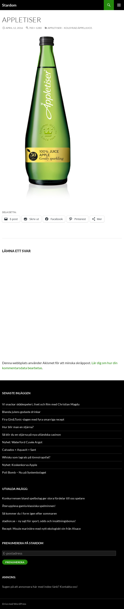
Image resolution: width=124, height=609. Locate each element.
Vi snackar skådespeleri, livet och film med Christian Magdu (41, 404)
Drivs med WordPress (14, 603)
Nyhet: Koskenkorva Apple (19, 465)
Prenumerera (14, 562)
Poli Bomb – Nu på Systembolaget (24, 472)
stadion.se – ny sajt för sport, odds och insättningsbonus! (39, 521)
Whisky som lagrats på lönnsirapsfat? (26, 457)
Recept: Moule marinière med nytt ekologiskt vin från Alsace (41, 528)
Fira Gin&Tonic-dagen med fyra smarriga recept (33, 419)
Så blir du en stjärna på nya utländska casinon (31, 434)
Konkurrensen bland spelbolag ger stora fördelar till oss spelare (43, 498)
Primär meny (119, 5)
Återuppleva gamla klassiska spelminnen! (29, 506)
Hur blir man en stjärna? (18, 427)
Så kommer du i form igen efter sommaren (29, 513)
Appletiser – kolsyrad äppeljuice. (70, 27)
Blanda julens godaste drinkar (21, 412)
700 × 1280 (35, 27)
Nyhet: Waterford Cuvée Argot (22, 442)
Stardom (9, 5)
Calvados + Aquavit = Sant (19, 449)
